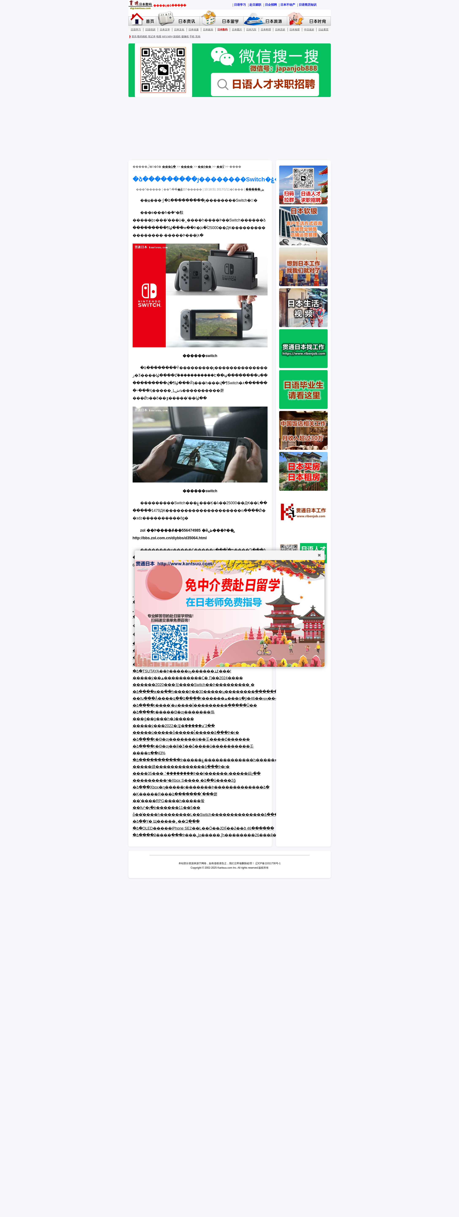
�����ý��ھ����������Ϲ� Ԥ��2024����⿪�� (188, 678)
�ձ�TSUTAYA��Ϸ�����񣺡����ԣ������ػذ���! (182, 671)
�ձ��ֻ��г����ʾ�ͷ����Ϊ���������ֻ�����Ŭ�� (195, 705)
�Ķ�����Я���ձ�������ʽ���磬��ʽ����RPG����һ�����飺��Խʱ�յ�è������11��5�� (175, 801)
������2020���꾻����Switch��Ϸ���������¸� (193, 685)
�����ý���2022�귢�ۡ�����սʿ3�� (174, 726)
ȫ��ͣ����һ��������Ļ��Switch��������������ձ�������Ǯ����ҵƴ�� (228, 815)
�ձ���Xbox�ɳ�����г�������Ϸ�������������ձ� (201, 787)
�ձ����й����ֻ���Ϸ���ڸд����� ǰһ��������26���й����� (212, 835)
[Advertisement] (229, 128)
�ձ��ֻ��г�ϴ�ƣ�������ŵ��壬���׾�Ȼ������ (191, 739)
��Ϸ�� (204, 166)
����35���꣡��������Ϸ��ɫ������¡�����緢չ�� (197, 773)
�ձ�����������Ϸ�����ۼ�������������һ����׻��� (207, 760)
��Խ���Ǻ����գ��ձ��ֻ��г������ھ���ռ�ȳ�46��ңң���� (208, 698)
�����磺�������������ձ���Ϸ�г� (181, 767)
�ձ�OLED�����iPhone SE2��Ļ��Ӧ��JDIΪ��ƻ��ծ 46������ (203, 828)
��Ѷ (220, 166)
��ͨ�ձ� (169, 166)
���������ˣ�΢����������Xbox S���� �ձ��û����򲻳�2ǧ (184, 780)
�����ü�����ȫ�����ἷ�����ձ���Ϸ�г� (186, 732)
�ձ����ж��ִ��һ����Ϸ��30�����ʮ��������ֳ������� (207, 692)
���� (187, 166)
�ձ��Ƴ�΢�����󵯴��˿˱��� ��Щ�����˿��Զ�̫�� (166, 821)
